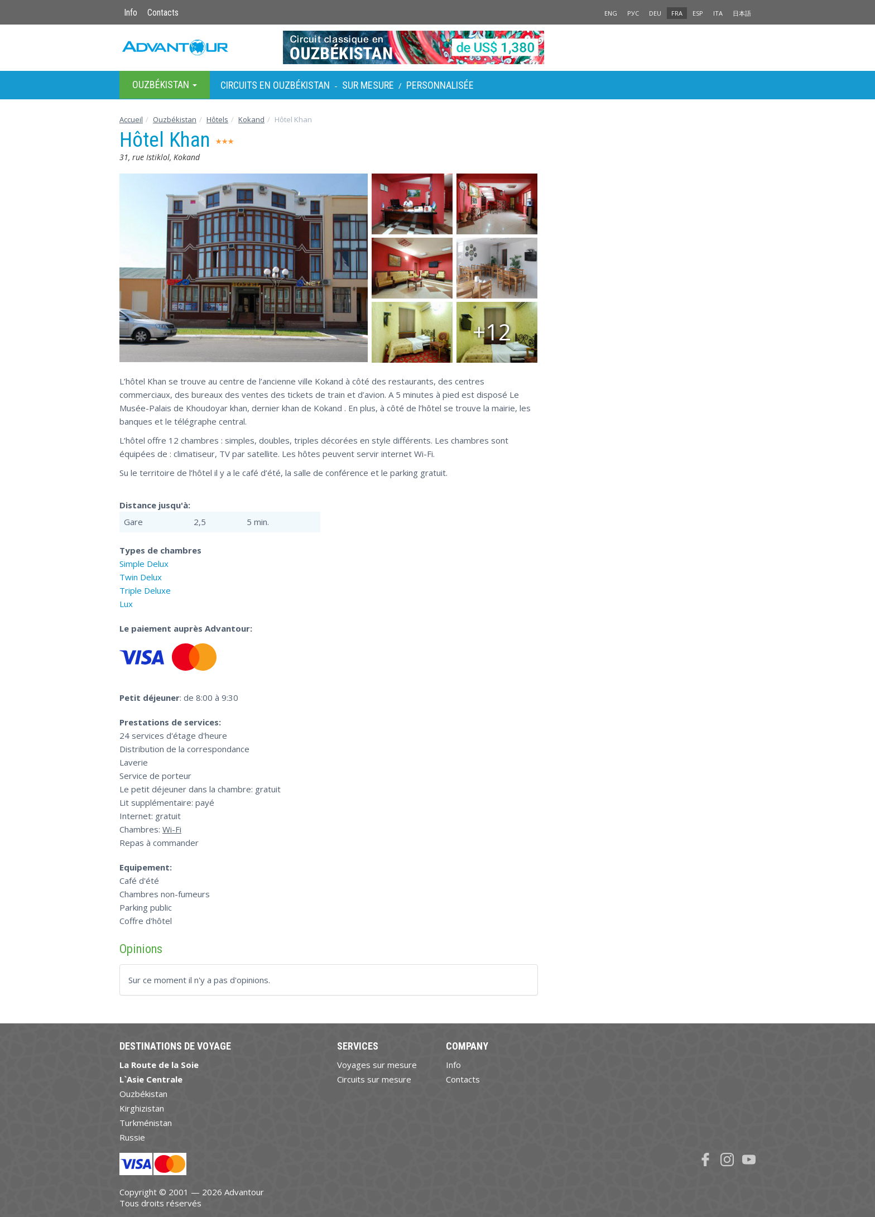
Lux (126, 603)
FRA (676, 13)
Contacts (163, 12)
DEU (655, 13)
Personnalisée (440, 85)
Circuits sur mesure (374, 1079)
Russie (132, 1137)
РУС (633, 13)
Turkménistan (145, 1122)
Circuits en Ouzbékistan (275, 85)
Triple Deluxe (145, 590)
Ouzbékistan (174, 119)
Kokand (251, 119)
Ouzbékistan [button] (164, 84)
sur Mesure (368, 85)
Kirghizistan (141, 1108)
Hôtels (217, 119)
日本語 (742, 13)
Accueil (131, 119)
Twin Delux (140, 577)
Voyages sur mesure (377, 1064)
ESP (698, 13)
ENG (610, 13)
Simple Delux (144, 563)
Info (130, 12)
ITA (718, 13)
